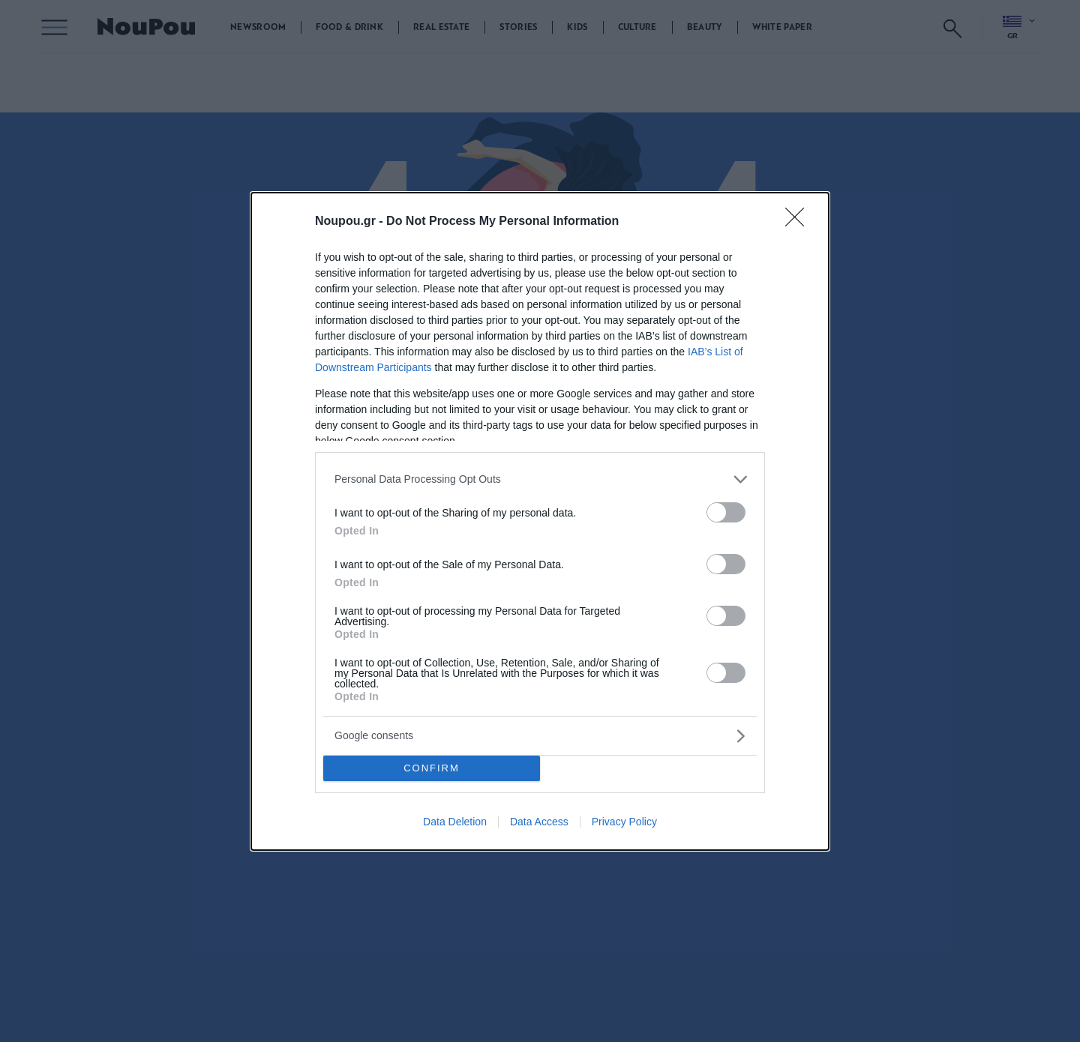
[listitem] (540, 479)
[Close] (799, 222)
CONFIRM (432, 768)
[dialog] (540, 521)
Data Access (539, 822)
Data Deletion (455, 822)
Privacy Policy (624, 822)
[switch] (726, 512)
